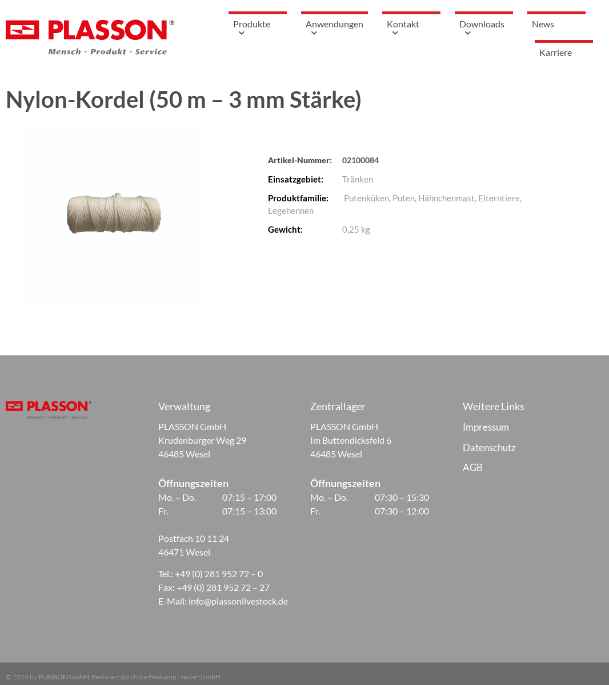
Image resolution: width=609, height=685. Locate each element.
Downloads (492, 29)
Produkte (266, 29)
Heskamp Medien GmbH (185, 676)
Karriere (563, 52)
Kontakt (419, 29)
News (551, 23)
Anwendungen (343, 29)
